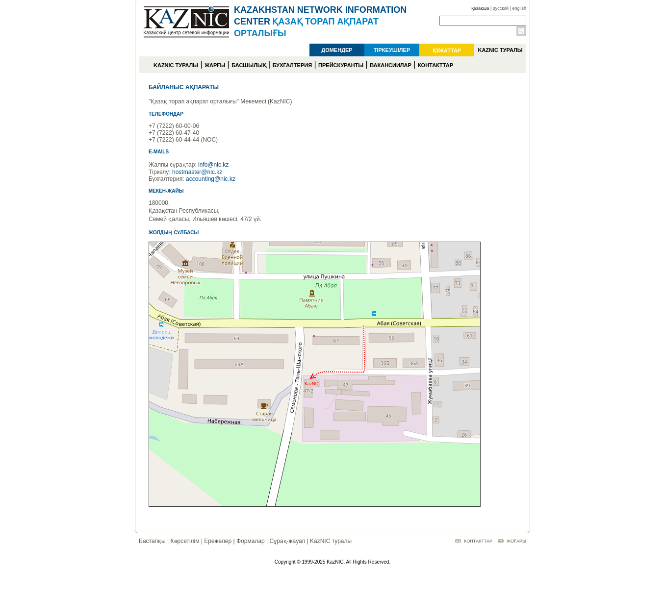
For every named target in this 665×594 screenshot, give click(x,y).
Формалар (250, 541)
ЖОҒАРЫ (516, 541)
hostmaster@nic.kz (197, 172)
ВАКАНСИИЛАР (390, 65)
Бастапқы (152, 541)
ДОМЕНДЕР (336, 50)
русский (501, 8)
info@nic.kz (213, 164)
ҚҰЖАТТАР (447, 50)
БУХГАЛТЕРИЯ (292, 65)
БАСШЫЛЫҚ (248, 65)
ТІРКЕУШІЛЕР (392, 50)
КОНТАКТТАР (435, 65)
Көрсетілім (185, 541)
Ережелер (217, 541)
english (519, 8)
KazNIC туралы (331, 541)
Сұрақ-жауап (288, 541)
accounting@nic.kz (210, 178)
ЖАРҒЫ (215, 65)
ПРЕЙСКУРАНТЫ (340, 65)
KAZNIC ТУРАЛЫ (500, 50)
